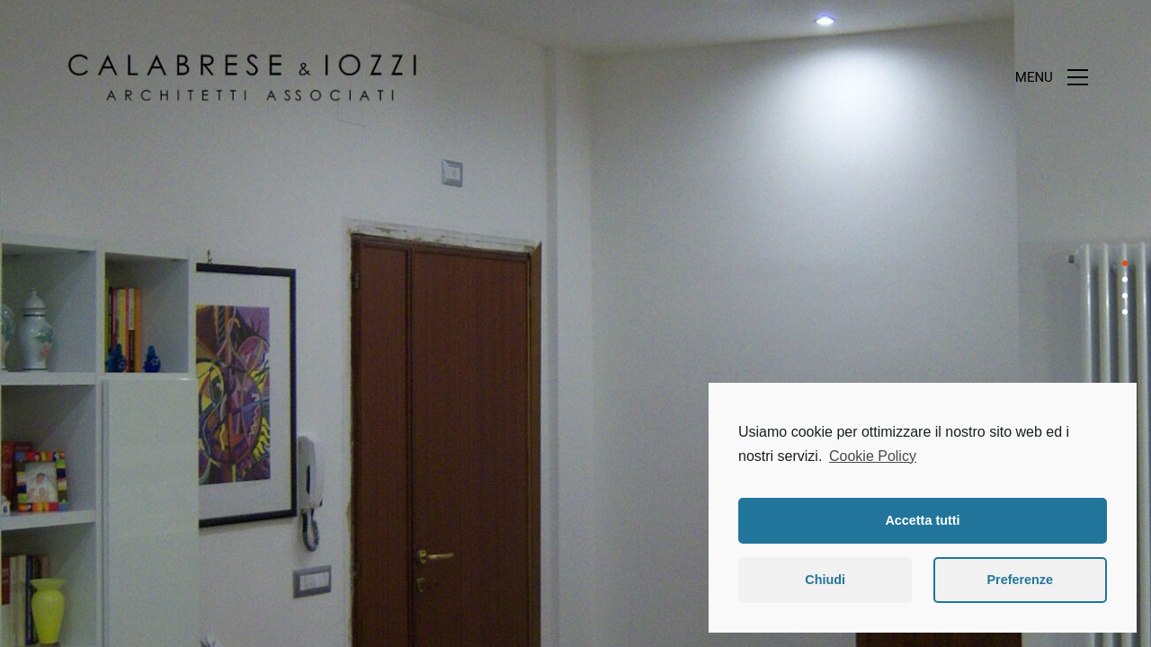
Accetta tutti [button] (922, 520)
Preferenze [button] (1019, 579)
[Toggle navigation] (1051, 77)
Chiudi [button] (825, 579)
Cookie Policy (872, 456)
